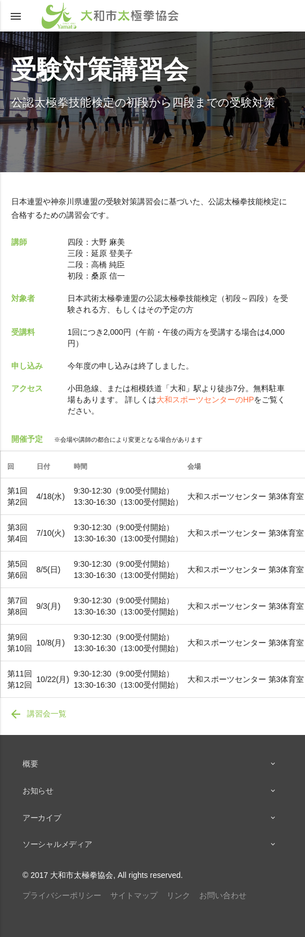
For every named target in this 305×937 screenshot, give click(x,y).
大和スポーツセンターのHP (205, 399)
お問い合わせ (222, 895)
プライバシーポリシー (62, 895)
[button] (15, 15)
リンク (178, 895)
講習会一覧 (37, 714)
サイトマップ (134, 895)
